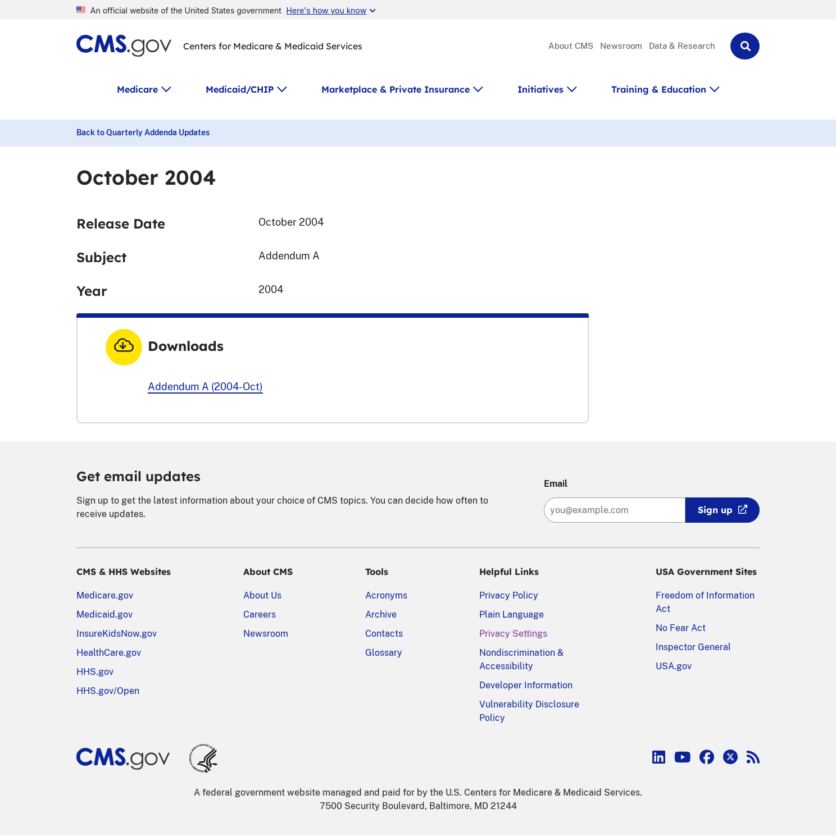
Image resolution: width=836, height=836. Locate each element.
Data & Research (682, 46)
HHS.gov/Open (107, 691)
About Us (262, 595)
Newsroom (621, 46)
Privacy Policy (508, 595)
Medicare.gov (104, 595)
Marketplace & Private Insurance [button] (395, 89)
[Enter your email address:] (614, 510)
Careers (259, 614)
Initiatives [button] (540, 89)
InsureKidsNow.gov (116, 633)
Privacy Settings (513, 633)
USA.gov (674, 666)
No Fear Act (681, 628)
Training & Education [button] (658, 89)
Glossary (383, 652)
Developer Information (526, 685)
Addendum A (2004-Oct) (205, 386)
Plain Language (511, 614)
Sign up (715, 509)
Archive (381, 614)
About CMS (570, 46)
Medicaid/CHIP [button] (240, 89)
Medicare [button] (137, 89)
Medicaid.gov (104, 614)
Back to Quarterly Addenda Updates (143, 132)
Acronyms (386, 595)
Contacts (384, 633)
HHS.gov (94, 671)
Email (555, 483)
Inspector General (693, 647)
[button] (745, 46)
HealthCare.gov (108, 652)
